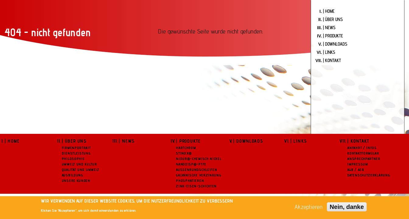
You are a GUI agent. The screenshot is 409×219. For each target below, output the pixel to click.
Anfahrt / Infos (362, 147)
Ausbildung (72, 175)
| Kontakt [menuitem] (332, 60)
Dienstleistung (76, 153)
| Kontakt (358, 140)
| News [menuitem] (329, 27)
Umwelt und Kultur (79, 164)
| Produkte (188, 140)
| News (127, 140)
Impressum (357, 164)
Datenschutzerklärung (368, 175)
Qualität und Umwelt (80, 169)
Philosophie (73, 158)
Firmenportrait (76, 147)
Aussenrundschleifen (196, 169)
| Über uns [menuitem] (333, 19)
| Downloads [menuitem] (335, 44)
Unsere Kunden (76, 180)
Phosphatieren (190, 180)
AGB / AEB (355, 169)
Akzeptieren (309, 207)
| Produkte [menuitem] (333, 35)
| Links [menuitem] (329, 52)
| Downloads (248, 140)
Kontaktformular (363, 153)
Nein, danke (347, 206)
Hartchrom (186, 147)
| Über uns (74, 140)
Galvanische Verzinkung (198, 175)
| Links (298, 140)
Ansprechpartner (363, 158)
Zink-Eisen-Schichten (196, 186)
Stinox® (184, 153)
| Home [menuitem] (329, 11)
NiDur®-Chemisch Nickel (198, 158)
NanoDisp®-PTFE (191, 164)
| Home (12, 140)
